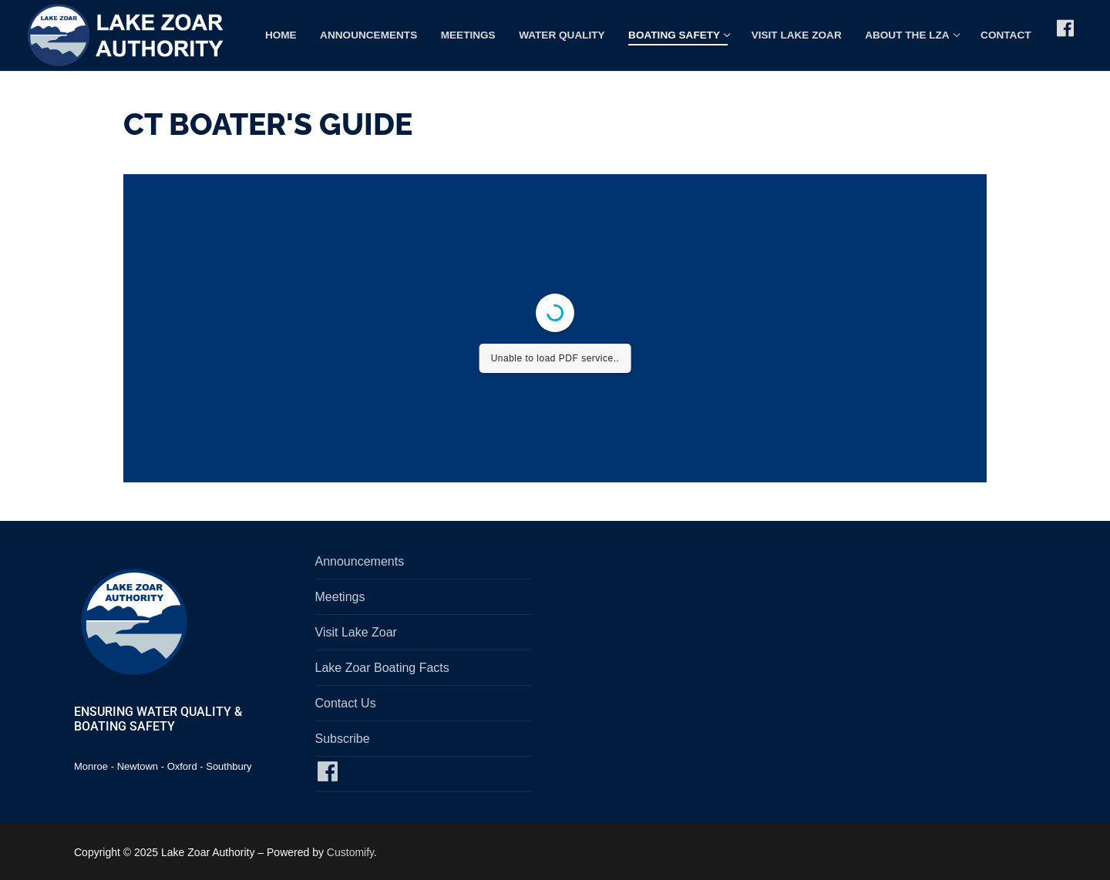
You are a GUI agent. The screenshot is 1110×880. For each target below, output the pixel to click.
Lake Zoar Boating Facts (382, 667)
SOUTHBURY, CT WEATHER (784, 609)
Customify (350, 852)
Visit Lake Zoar (356, 632)
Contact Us (345, 703)
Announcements (360, 561)
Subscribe (342, 738)
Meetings (340, 596)
